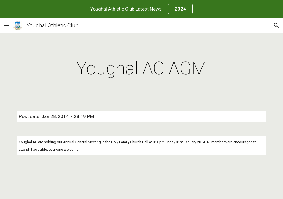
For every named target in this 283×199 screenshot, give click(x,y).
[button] (6, 25)
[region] (141, 9)
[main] (141, 68)
